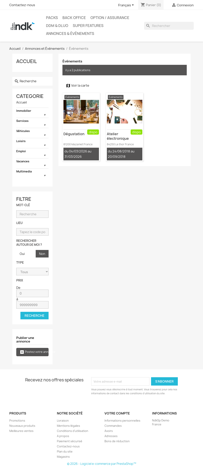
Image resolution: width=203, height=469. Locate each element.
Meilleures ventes (21, 431)
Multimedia (24, 171)
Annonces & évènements (70, 33)
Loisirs (21, 141)
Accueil (26, 61)
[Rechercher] (169, 26)
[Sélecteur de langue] (126, 5)
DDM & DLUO (57, 25)
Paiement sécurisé (69, 441)
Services (22, 121)
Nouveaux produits (22, 426)
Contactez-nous (22, 5)
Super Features (88, 25)
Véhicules (23, 131)
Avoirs (108, 431)
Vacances (22, 161)
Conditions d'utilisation (72, 431)
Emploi (21, 151)
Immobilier (23, 111)
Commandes (113, 426)
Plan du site (65, 451)
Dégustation (73, 134)
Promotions (17, 420)
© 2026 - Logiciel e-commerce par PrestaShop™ (101, 464)
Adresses (111, 436)
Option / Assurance (109, 17)
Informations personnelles (122, 420)
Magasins (63, 456)
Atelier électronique (118, 136)
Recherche (34, 315)
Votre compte (117, 413)
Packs (52, 17)
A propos (63, 436)
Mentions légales (68, 426)
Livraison (63, 420)
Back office (74, 17)
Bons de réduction (117, 441)
